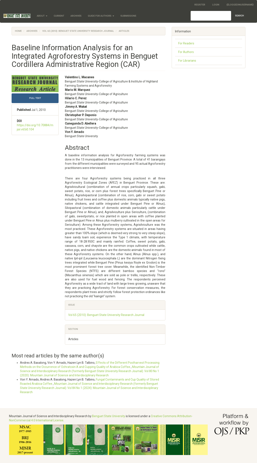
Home (18, 31)
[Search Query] (211, 16)
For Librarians (187, 60)
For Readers (186, 43)
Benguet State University (108, 416)
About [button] (42, 16)
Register (199, 4)
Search (239, 15)
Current (59, 16)
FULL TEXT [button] (35, 98)
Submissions (128, 16)
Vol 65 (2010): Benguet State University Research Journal (78, 31)
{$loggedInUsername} (239, 4)
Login (215, 4)
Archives (76, 16)
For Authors (186, 52)
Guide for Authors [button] (101, 16)
